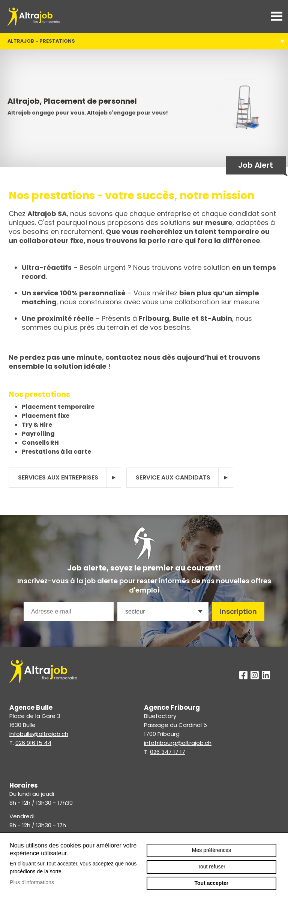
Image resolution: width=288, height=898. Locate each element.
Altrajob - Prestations (144, 41)
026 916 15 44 (33, 743)
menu (277, 16)
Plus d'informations (32, 882)
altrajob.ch (35, 16)
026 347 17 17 (167, 752)
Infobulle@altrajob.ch (38, 734)
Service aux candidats (173, 477)
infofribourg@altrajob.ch (178, 743)
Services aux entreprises (58, 477)
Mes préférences (211, 850)
